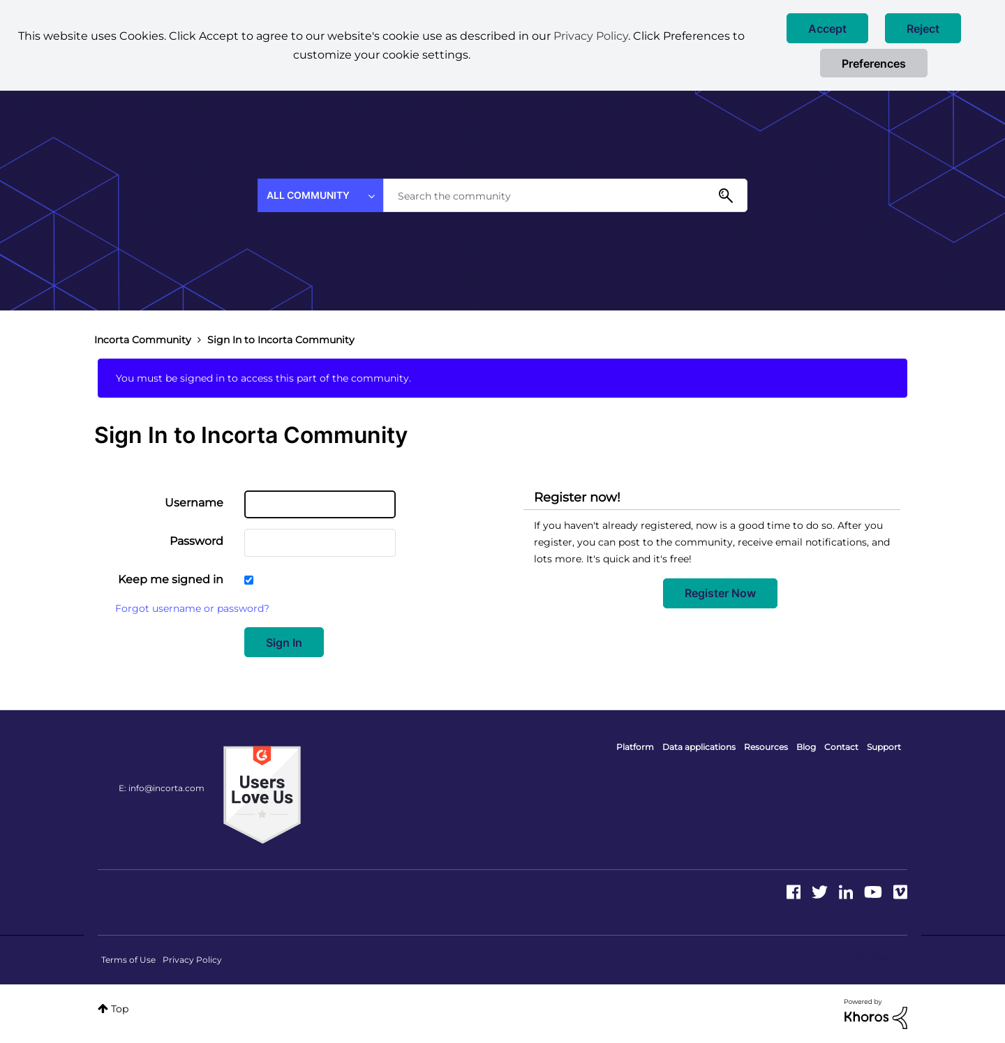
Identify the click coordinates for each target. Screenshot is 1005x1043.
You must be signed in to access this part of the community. (263, 378)
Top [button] (119, 1009)
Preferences (874, 63)
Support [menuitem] (884, 747)
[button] (827, 28)
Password (196, 541)
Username (194, 502)
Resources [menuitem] (766, 747)
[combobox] (565, 195)
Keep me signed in (170, 579)
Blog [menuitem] (806, 747)
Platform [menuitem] (635, 747)
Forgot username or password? (192, 608)
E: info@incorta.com (161, 788)
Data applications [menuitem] (699, 747)
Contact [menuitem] (841, 747)
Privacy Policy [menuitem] (192, 959)
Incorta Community (142, 339)
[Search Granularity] (320, 195)
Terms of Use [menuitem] (128, 959)
